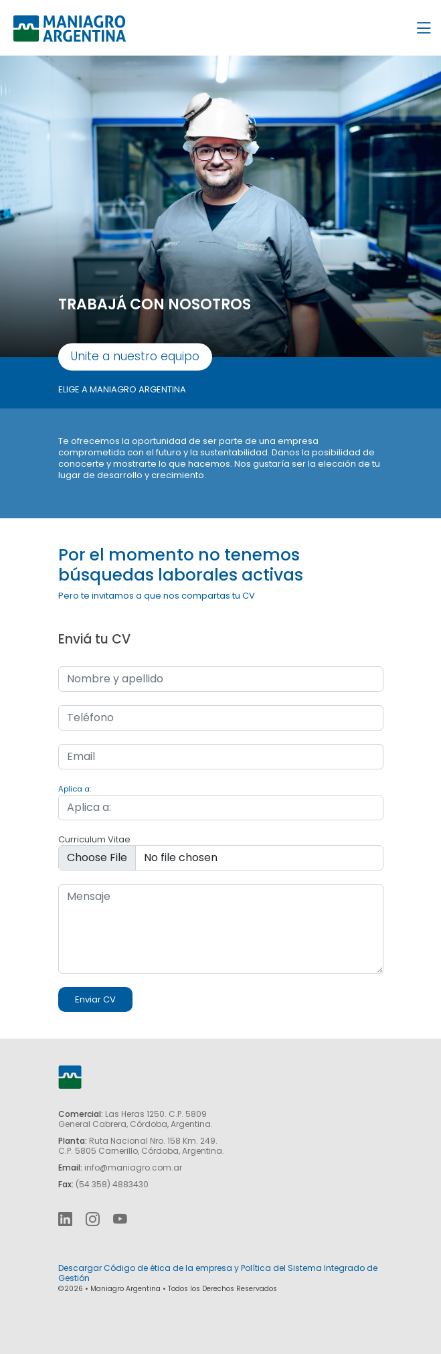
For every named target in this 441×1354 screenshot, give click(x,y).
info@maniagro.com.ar (133, 1167)
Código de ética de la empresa (168, 1268)
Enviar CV (95, 999)
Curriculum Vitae (94, 839)
